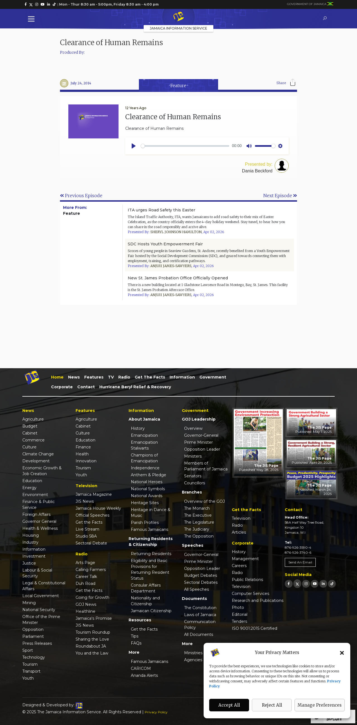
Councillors (194, 482)
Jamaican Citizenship (151, 610)
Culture (29, 447)
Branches (192, 492)
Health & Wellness (40, 528)
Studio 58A (86, 536)
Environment (35, 494)
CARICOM (141, 668)
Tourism (30, 664)
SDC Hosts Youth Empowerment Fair (165, 243)
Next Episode (280, 195)
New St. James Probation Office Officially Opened (178, 277)
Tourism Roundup (93, 632)
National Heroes (146, 481)
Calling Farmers (91, 569)
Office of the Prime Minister (41, 619)
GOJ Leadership (199, 419)
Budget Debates (200, 575)
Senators (192, 476)
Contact (86, 386)
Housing (30, 535)
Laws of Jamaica (200, 614)
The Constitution (200, 607)
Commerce (33, 440)
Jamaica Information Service (178, 28)
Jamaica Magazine (94, 494)
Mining (29, 602)
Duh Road (85, 583)
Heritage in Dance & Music (150, 512)
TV (111, 377)
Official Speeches (92, 515)
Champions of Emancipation (144, 458)
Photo (238, 607)
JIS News (85, 501)
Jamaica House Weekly (98, 508)
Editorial (239, 614)
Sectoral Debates (201, 582)
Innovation (86, 460)
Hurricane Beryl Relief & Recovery (135, 386)
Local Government (40, 595)
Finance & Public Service (38, 504)
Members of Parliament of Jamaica (206, 466)
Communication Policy (200, 624)
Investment (33, 556)
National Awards (146, 495)
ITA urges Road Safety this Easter (161, 210)
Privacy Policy (156, 712)
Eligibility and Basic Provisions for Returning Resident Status (150, 569)
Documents (194, 598)
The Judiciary (196, 529)
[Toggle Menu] (32, 18)
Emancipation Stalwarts (144, 445)
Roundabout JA (91, 646)
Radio (124, 377)
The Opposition (199, 536)
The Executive (198, 515)
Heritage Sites (145, 502)
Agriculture (33, 419)
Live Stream (87, 529)
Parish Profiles (145, 522)
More (134, 652)
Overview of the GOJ (204, 501)
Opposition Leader (202, 449)
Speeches (192, 545)
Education (32, 480)
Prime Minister (198, 442)
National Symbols (148, 488)
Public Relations (247, 579)
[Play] (133, 145)
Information (182, 377)
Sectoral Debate (91, 543)
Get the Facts (150, 377)
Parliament (33, 636)
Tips (134, 636)
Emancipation (144, 435)
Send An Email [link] (300, 562)
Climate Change (38, 454)
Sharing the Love (92, 639)
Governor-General (201, 435)
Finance (83, 447)
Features (93, 377)
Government (212, 377)
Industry (30, 542)
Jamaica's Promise (94, 618)
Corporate (62, 386)
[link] (26, 4)
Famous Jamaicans (149, 529)
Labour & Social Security (37, 573)
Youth (28, 678)
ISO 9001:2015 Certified (254, 628)
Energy (29, 487)
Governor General (39, 521)
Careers (239, 565)
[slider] (185, 146)
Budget (29, 426)
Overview (193, 428)
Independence (145, 467)
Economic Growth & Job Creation (42, 470)
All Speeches (196, 589)
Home (57, 377)
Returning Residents (151, 553)
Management (245, 558)
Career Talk (86, 576)
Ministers (193, 456)
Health (82, 454)
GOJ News (86, 604)
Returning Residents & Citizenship (151, 541)
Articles (239, 532)
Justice (29, 563)
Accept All (229, 705)
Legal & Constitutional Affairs (43, 585)
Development (36, 460)
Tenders (239, 621)
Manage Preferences (320, 705)
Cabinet (29, 433)
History (138, 428)
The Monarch (197, 508)
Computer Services (250, 593)
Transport (31, 671)
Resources (140, 620)
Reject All (272, 705)
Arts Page (85, 562)
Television (241, 518)
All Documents (198, 634)
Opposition (33, 629)
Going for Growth (92, 597)
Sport (27, 650)
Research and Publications (257, 600)
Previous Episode (81, 195)
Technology (33, 657)
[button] (342, 652)
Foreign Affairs (36, 514)
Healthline (85, 611)
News (74, 377)
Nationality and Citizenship (145, 600)
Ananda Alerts (144, 675)
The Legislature (199, 522)
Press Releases (37, 643)
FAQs (136, 643)
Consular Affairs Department (146, 588)
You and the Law (92, 653)
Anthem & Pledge (148, 474)
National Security (38, 609)
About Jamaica (144, 419)
